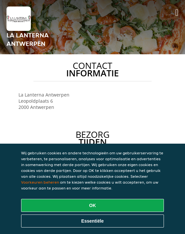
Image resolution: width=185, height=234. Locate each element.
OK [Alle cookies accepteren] (92, 205)
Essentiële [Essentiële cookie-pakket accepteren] (92, 221)
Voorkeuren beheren (40, 182)
